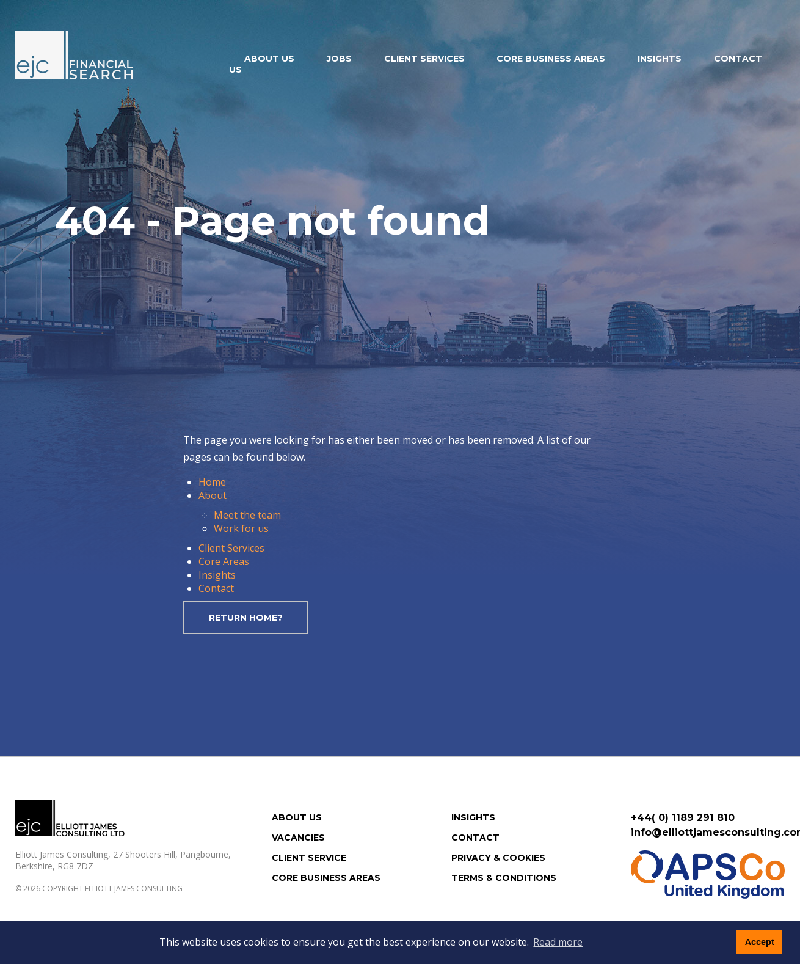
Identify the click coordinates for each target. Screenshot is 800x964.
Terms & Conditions (503, 877)
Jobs (339, 58)
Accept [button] (759, 942)
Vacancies (298, 837)
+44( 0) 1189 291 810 (683, 817)
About (212, 495)
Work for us (241, 528)
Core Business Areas (550, 58)
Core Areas (223, 561)
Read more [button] (558, 942)
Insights (660, 58)
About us (269, 58)
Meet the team (247, 515)
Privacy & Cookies (498, 857)
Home (212, 482)
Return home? (246, 617)
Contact (216, 588)
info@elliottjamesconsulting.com (708, 832)
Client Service (309, 857)
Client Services (424, 58)
